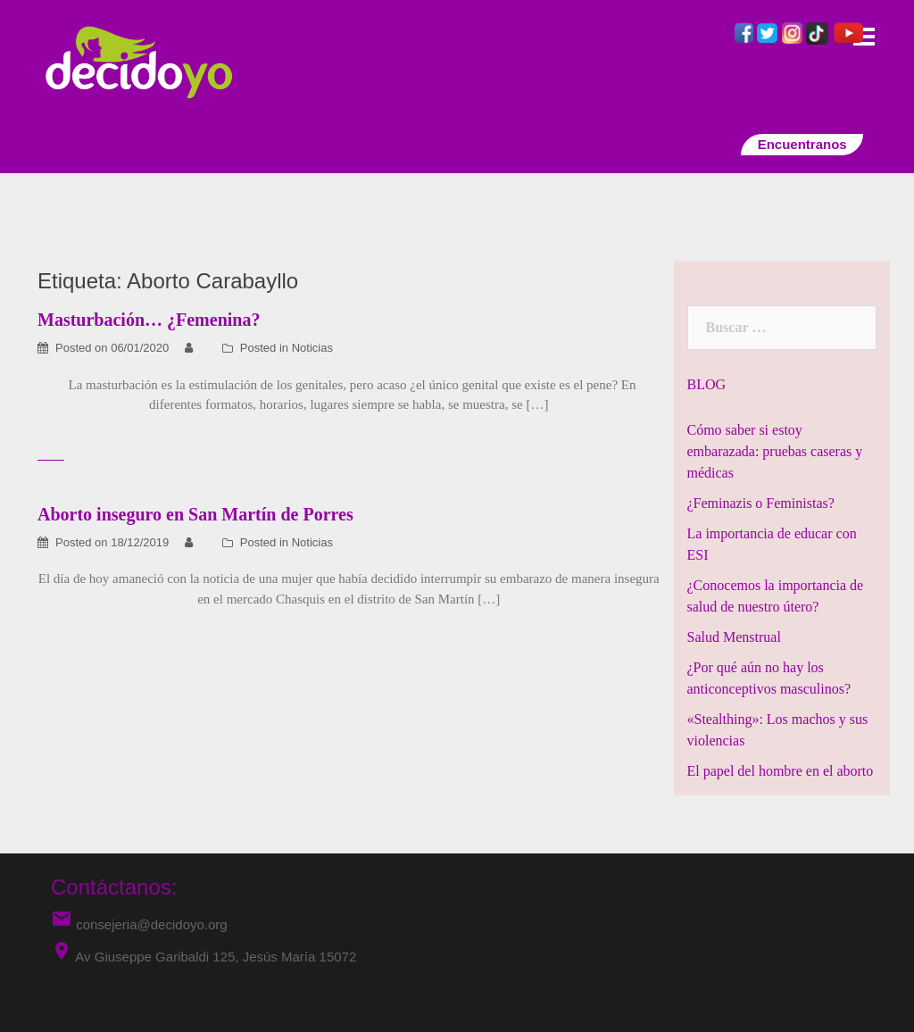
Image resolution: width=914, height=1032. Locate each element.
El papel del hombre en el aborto (780, 770)
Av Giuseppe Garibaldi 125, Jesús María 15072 (215, 956)
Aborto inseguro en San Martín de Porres (195, 514)
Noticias (312, 347)
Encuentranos (802, 144)
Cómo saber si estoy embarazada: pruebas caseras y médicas (775, 451)
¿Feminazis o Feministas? (761, 503)
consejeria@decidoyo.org (139, 924)
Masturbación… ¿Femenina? (148, 319)
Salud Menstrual (734, 637)
